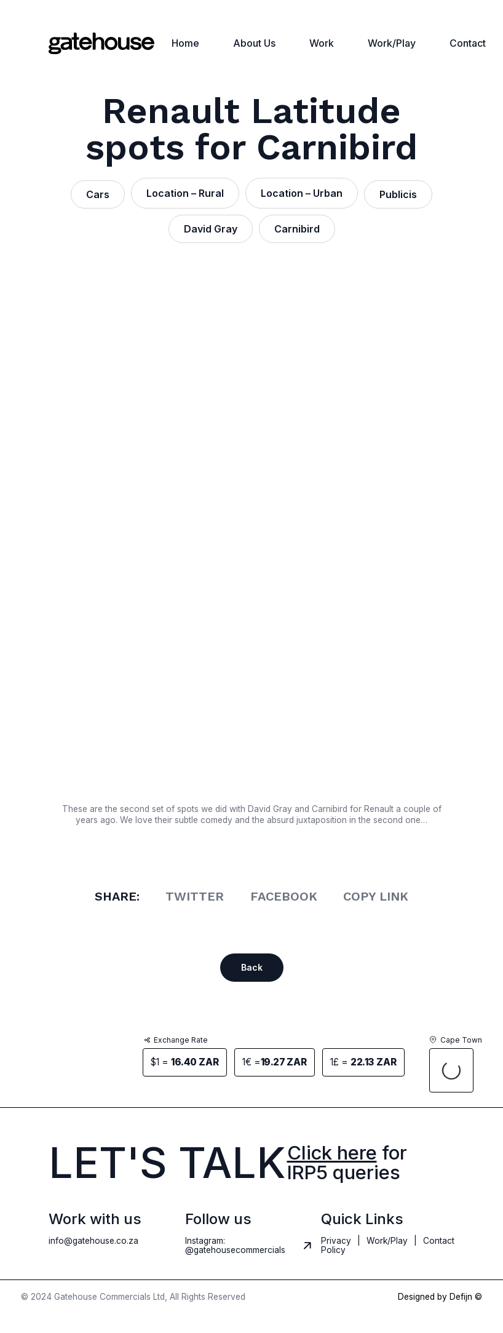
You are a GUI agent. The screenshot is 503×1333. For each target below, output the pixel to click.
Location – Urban (302, 193)
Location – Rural (185, 193)
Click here (332, 1152)
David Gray (210, 229)
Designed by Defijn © (440, 1297)
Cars (97, 194)
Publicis (398, 194)
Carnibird (297, 229)
